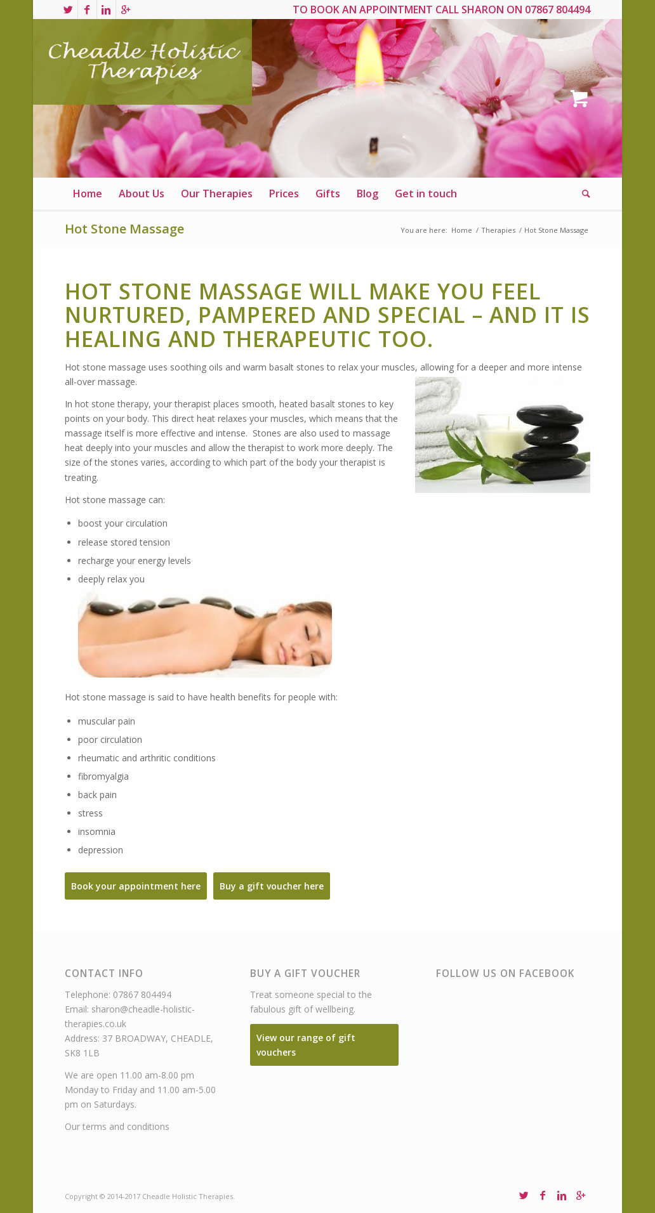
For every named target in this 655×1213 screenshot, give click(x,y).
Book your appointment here (136, 886)
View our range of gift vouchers (305, 1045)
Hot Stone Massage (124, 228)
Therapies (498, 230)
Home (461, 230)
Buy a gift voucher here (272, 886)
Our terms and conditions (117, 1126)
